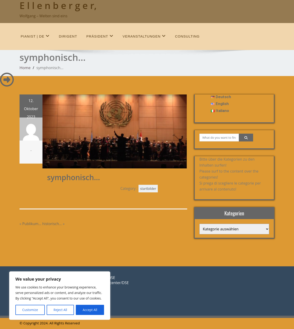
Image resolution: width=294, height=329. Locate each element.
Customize (30, 310)
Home (25, 67)
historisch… (52, 223)
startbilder (148, 188)
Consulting (187, 36)
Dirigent (68, 36)
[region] (59, 295)
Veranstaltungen (144, 36)
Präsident (99, 36)
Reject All (60, 310)
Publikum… (31, 223)
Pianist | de (35, 36)
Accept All (90, 310)
